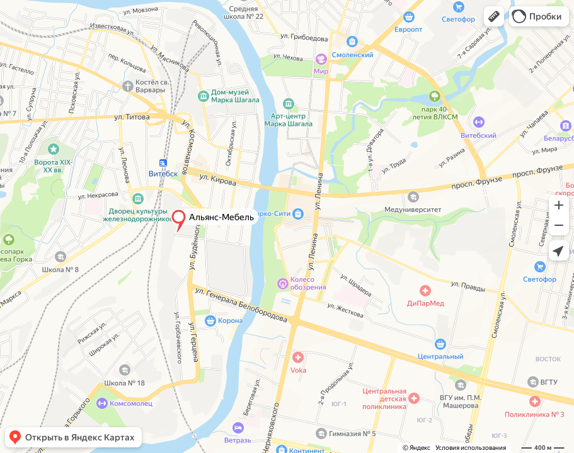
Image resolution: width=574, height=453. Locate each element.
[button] (494, 16)
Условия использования (470, 447)
